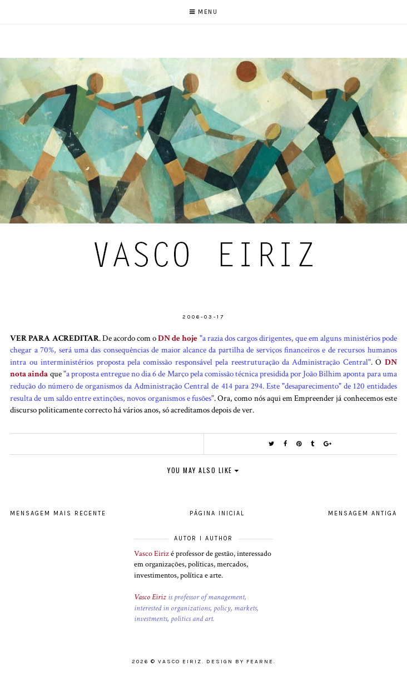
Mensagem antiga (362, 513)
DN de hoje (177, 338)
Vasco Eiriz (151, 554)
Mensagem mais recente (58, 513)
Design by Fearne (240, 661)
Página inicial (217, 513)
